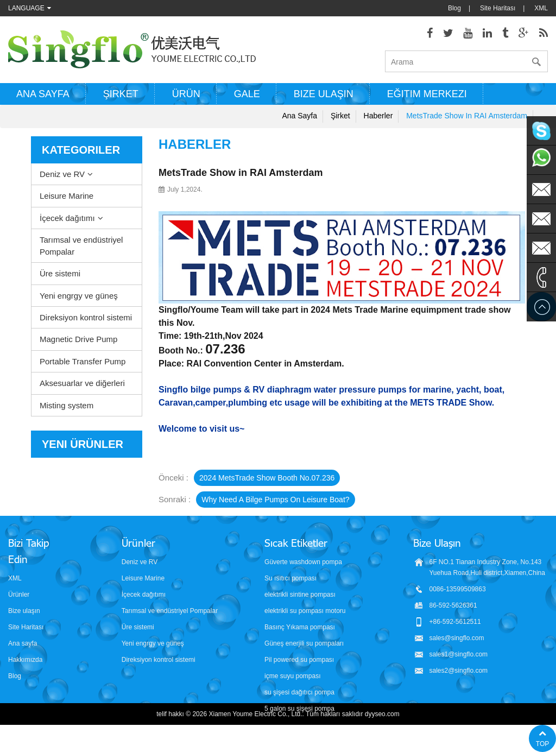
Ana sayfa (43, 94)
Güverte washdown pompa (303, 562)
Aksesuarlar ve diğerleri (82, 383)
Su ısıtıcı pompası (290, 578)
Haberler (378, 115)
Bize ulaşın (323, 94)
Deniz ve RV (62, 174)
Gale (247, 94)
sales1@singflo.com (458, 654)
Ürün (186, 94)
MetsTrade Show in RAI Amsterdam (466, 115)
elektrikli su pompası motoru (304, 611)
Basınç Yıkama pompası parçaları (299, 628)
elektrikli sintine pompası (300, 594)
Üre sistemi (60, 273)
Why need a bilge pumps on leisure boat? (275, 499)
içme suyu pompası (292, 676)
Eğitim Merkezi (427, 94)
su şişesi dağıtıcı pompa (299, 692)
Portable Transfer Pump (82, 361)
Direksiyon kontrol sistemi (86, 317)
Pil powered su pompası (299, 659)
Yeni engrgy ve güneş (79, 295)
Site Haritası (497, 8)
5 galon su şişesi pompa (299, 708)
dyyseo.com (382, 736)
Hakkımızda (25, 659)
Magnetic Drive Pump (78, 339)
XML (541, 8)
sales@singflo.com (456, 638)
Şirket (120, 94)
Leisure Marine (66, 195)
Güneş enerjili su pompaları (304, 643)
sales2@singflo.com (458, 670)
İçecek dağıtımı (67, 218)
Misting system (66, 405)
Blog (454, 8)
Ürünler (18, 594)
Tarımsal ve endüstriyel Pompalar (81, 245)
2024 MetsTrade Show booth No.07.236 (266, 477)
